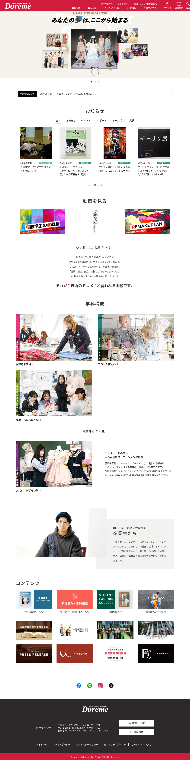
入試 (131, 120)
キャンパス (118, 120)
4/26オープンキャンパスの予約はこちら (77, 93)
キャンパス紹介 (112, 8)
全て (58, 120)
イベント (85, 120)
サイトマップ (42, 744)
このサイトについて (141, 744)
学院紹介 (76, 8)
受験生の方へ (150, 8)
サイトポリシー (62, 744)
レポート (102, 120)
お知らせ (71, 120)
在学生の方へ (107, 4)
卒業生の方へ (123, 4)
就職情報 (131, 8)
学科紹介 (92, 8)
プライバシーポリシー (87, 744)
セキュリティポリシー (115, 744)
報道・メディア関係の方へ (145, 4)
